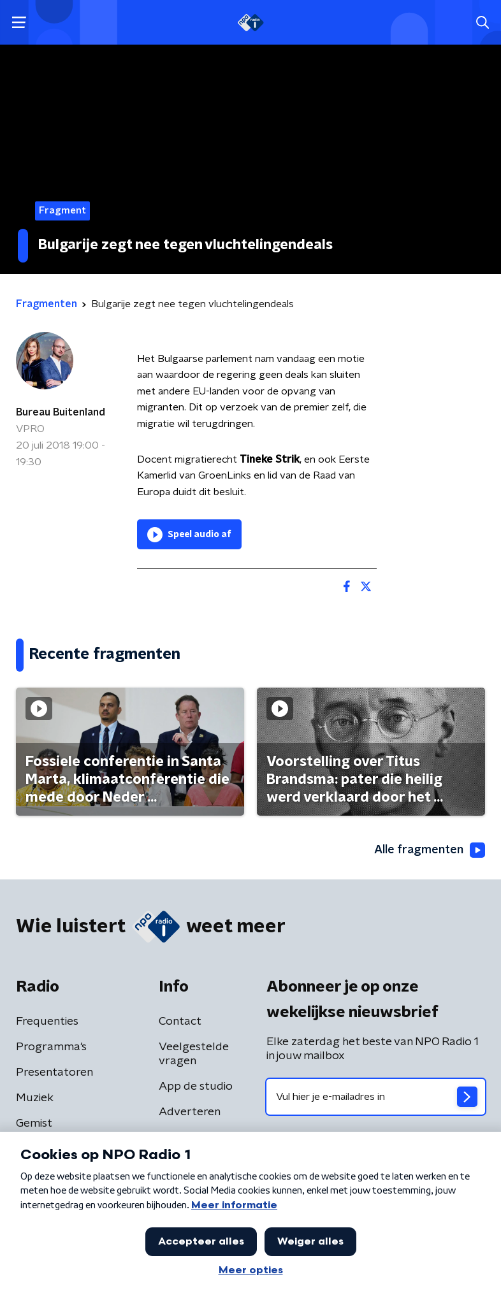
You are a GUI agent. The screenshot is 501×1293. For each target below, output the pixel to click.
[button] (18, 22)
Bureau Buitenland (60, 412)
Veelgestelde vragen (194, 1054)
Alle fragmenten (429, 850)
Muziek (35, 1098)
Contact (180, 1021)
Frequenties (47, 1021)
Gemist (34, 1123)
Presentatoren (54, 1072)
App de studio (196, 1086)
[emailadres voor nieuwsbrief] (375, 1097)
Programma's (51, 1047)
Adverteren (190, 1112)
